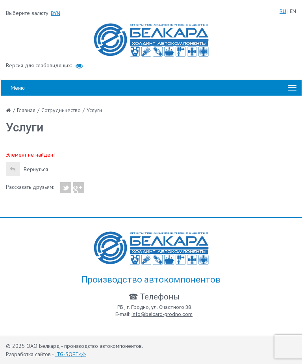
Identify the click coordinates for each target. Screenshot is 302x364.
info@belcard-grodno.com (162, 314)
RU (283, 11)
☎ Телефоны (154, 296)
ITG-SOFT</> (70, 354)
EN (293, 11)
